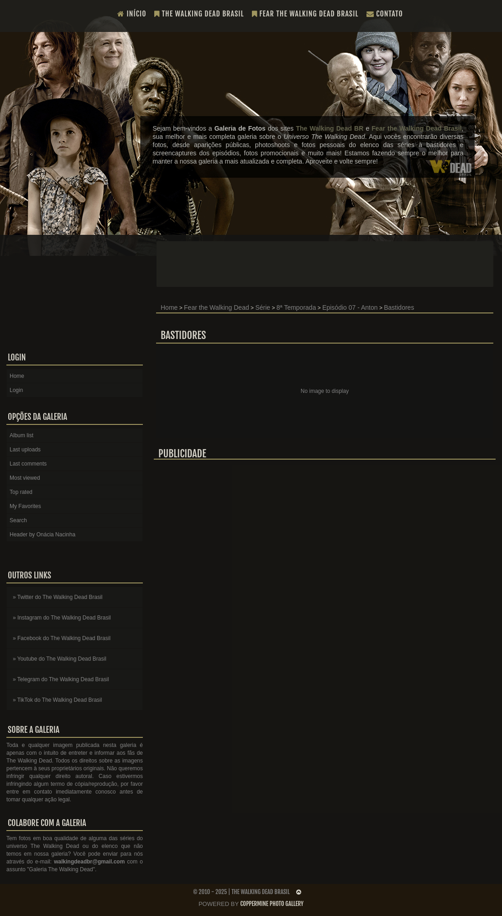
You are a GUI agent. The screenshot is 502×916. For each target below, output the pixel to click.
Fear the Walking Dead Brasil (305, 13)
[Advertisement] (325, 531)
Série (262, 307)
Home (169, 307)
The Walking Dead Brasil (199, 13)
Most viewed (25, 478)
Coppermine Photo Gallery (271, 903)
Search (18, 520)
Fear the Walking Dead (216, 307)
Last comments (28, 464)
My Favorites (25, 506)
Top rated (21, 492)
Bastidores (399, 307)
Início (131, 13)
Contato (384, 13)
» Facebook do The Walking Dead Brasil (61, 638)
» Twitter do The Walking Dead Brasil (58, 597)
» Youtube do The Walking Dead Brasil (59, 659)
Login (16, 390)
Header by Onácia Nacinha (42, 534)
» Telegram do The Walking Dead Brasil (61, 679)
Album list (21, 435)
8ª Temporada (296, 307)
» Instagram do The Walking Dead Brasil (62, 617)
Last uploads (25, 449)
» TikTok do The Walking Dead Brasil (57, 700)
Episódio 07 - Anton (349, 307)
